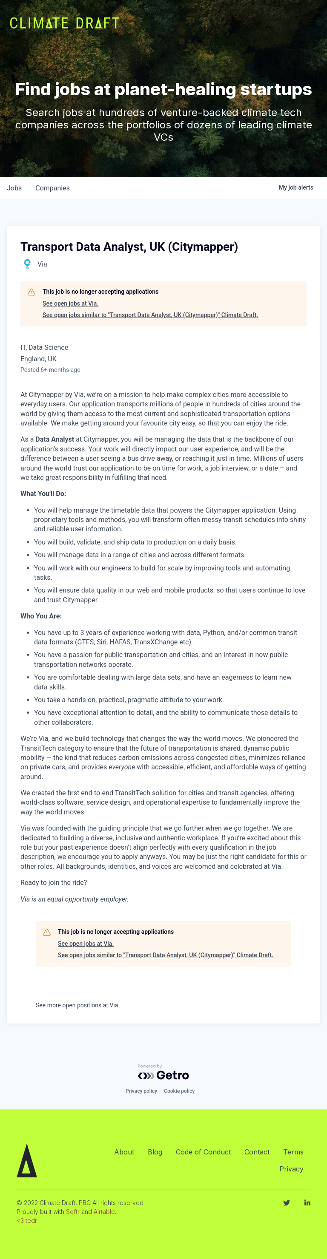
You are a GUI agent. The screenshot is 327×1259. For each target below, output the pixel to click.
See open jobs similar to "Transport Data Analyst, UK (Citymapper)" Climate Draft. (150, 315)
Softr (73, 1211)
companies (52, 188)
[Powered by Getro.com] (163, 1072)
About (124, 1152)
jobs (14, 188)
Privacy (291, 1169)
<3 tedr (27, 1220)
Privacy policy (141, 1091)
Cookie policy (179, 1091)
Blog (155, 1152)
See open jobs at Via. (70, 303)
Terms (293, 1152)
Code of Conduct (203, 1152)
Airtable (104, 1211)
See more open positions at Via (77, 1005)
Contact (257, 1152)
